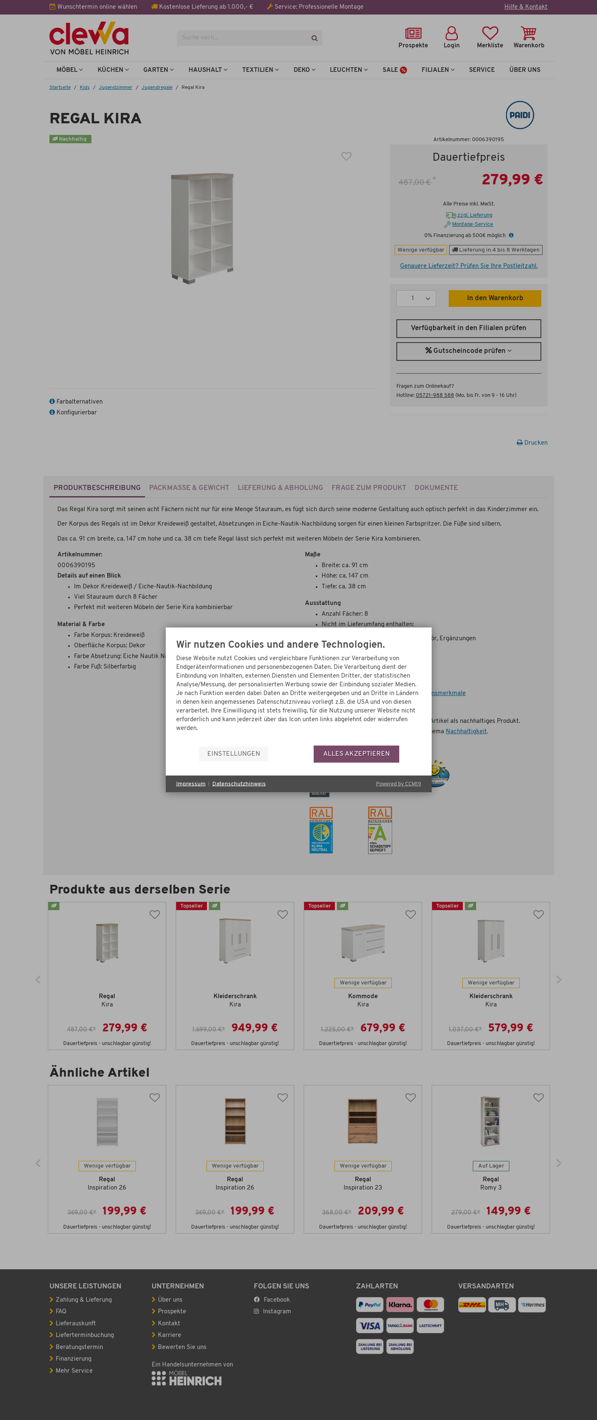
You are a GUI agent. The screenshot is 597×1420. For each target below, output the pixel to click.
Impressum (191, 784)
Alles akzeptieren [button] (356, 753)
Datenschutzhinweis (239, 784)
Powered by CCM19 (398, 784)
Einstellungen (233, 753)
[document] (298, 692)
